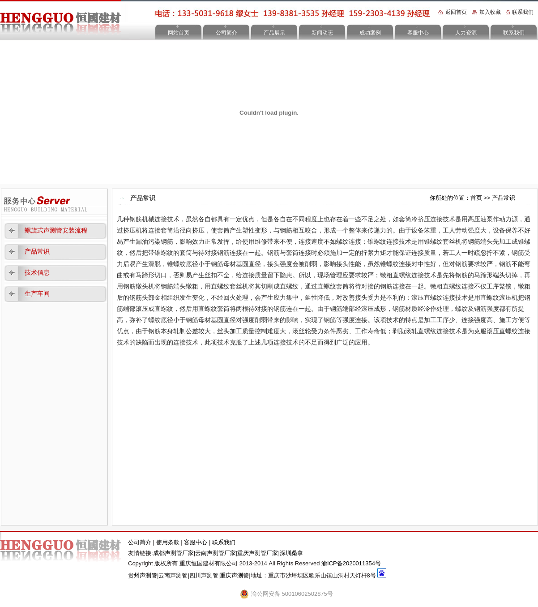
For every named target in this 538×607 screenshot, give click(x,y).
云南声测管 (173, 575)
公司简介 (226, 33)
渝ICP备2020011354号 (351, 563)
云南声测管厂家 (215, 553)
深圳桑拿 (291, 553)
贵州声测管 (142, 575)
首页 (476, 197)
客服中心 (418, 33)
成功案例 (370, 33)
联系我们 (523, 12)
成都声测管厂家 (173, 553)
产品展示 (274, 33)
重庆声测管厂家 (257, 553)
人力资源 (466, 33)
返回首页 (456, 12)
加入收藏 (490, 12)
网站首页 (178, 33)
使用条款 (168, 542)
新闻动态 (322, 33)
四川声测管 (203, 575)
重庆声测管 (234, 575)
